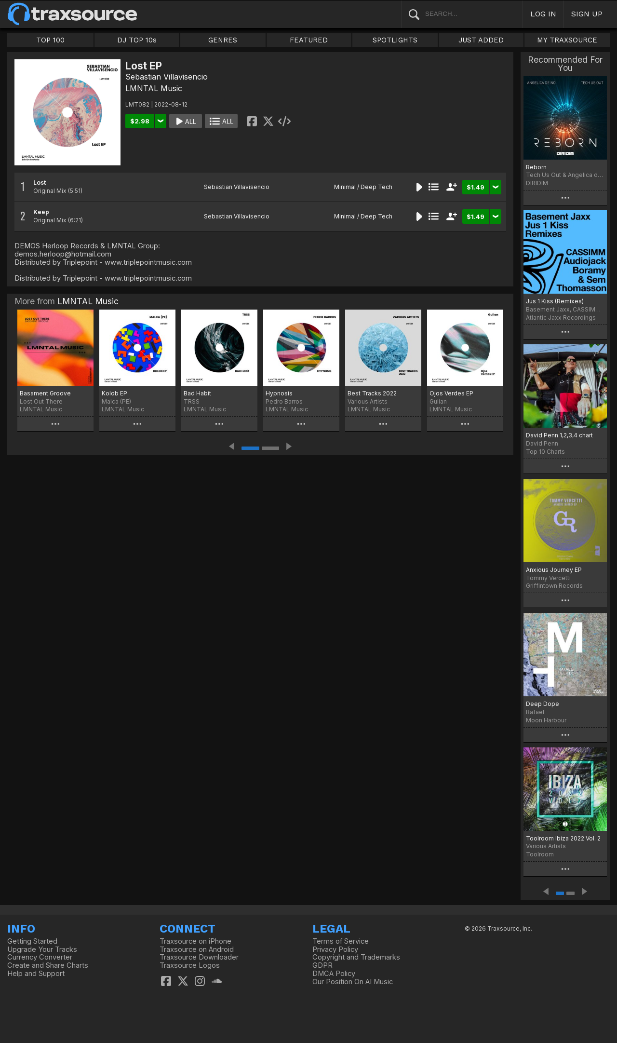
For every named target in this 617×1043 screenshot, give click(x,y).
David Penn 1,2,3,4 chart (559, 435)
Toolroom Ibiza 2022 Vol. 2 (563, 838)
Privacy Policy (335, 949)
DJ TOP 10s (137, 40)
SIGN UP (587, 13)
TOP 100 (50, 40)
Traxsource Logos (190, 965)
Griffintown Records (554, 585)
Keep (41, 212)
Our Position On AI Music (352, 981)
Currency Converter (39, 957)
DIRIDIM (537, 183)
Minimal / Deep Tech (363, 186)
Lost (39, 182)
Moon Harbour (546, 720)
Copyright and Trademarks (356, 957)
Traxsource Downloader (199, 957)
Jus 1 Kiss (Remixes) (555, 301)
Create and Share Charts (47, 965)
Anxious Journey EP (554, 569)
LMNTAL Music (153, 88)
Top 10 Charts (545, 451)
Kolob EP (114, 393)
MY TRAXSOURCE (567, 40)
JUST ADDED (481, 40)
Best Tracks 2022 (372, 393)
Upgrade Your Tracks (42, 949)
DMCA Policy (333, 973)
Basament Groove (45, 393)
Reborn (536, 167)
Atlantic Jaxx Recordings (561, 317)
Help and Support (36, 973)
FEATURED (309, 40)
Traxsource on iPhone (195, 941)
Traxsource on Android (197, 949)
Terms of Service (340, 941)
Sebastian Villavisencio (166, 76)
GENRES (222, 40)
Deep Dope (542, 703)
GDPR (322, 965)
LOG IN (543, 13)
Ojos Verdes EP (451, 393)
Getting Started (32, 941)
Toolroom (540, 854)
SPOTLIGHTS (395, 40)
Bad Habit (197, 393)
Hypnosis (279, 393)
